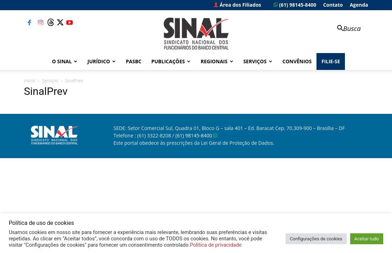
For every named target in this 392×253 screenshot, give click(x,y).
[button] (345, 29)
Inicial (29, 81)
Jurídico (101, 61)
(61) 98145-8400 (295, 4)
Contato (333, 4)
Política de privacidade (215, 245)
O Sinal (64, 61)
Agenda (359, 4)
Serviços (257, 61)
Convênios (297, 61)
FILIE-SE (330, 61)
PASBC (134, 61)
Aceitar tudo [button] (366, 238)
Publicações (171, 61)
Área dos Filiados (237, 4)
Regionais (217, 61)
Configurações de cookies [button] (316, 238)
